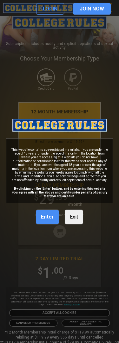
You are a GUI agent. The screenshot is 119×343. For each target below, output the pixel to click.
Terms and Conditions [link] (29, 176)
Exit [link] (74, 217)
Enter (47, 217)
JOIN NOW (92, 9)
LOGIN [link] (50, 9)
